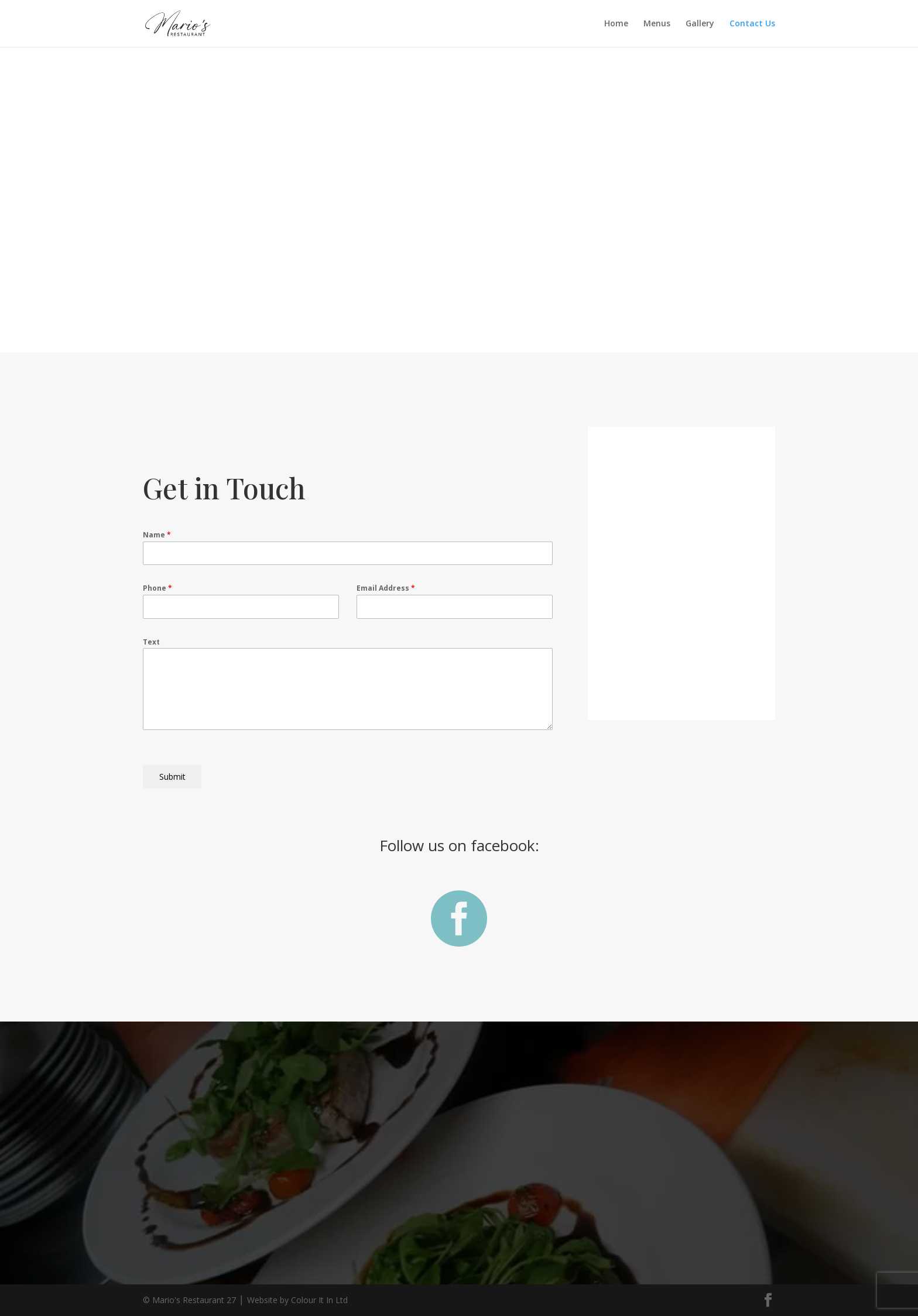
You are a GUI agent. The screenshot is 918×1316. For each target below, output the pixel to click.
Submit (172, 776)
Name (157, 535)
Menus (656, 24)
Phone (157, 588)
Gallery (700, 24)
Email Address (386, 588)
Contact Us (752, 24)
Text (151, 642)
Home (616, 24)
